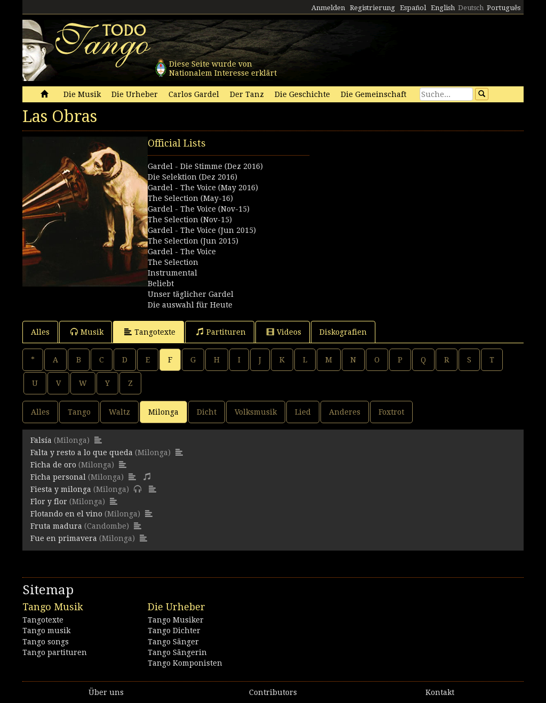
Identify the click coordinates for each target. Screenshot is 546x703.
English (443, 8)
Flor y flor (48, 501)
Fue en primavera (63, 538)
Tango (79, 412)
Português (503, 8)
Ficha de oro (53, 464)
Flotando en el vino (66, 514)
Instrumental (172, 273)
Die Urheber (134, 94)
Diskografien (343, 332)
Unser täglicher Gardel (191, 294)
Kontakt (439, 692)
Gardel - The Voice (182, 251)
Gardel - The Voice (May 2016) (203, 187)
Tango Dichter (174, 630)
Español (413, 8)
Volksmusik (256, 412)
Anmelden (328, 8)
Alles (40, 332)
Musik (86, 331)
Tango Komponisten (185, 663)
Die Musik (82, 94)
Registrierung (372, 8)
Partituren (221, 331)
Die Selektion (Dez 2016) (192, 177)
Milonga (163, 412)
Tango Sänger (173, 641)
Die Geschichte (302, 94)
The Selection (173, 262)
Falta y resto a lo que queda (81, 452)
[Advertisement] (398, 203)
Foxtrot (391, 412)
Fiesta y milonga (60, 489)
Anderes (344, 412)
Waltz (119, 412)
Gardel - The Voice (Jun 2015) (202, 230)
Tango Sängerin (177, 652)
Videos (284, 331)
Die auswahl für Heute (190, 305)
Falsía (41, 440)
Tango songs (45, 641)
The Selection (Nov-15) (190, 219)
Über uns (106, 692)
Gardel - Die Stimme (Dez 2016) (205, 166)
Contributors (273, 692)
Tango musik (46, 630)
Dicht (206, 412)
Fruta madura (56, 526)
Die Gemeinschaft (373, 94)
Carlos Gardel (193, 94)
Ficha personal (58, 477)
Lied (303, 412)
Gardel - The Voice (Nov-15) (199, 209)
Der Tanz (247, 94)
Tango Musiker (176, 620)
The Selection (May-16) (190, 198)
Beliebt (161, 283)
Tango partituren (54, 652)
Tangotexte (149, 331)
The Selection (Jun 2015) (193, 241)
